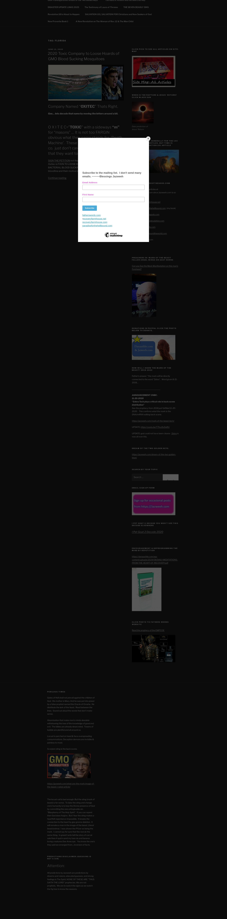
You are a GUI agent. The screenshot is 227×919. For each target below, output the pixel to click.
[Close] (148, 138)
